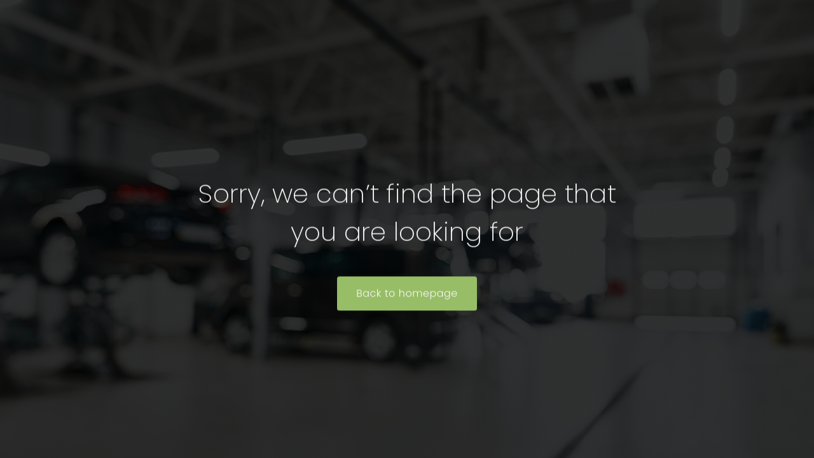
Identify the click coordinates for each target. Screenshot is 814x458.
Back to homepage (407, 294)
